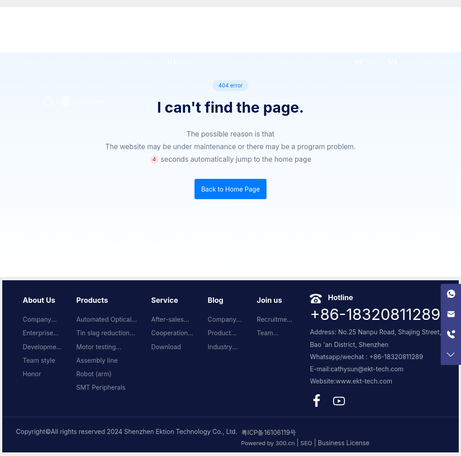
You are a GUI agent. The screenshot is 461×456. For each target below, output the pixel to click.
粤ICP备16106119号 (269, 432)
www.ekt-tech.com (364, 381)
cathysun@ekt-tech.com (366, 369)
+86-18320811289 (375, 314)
